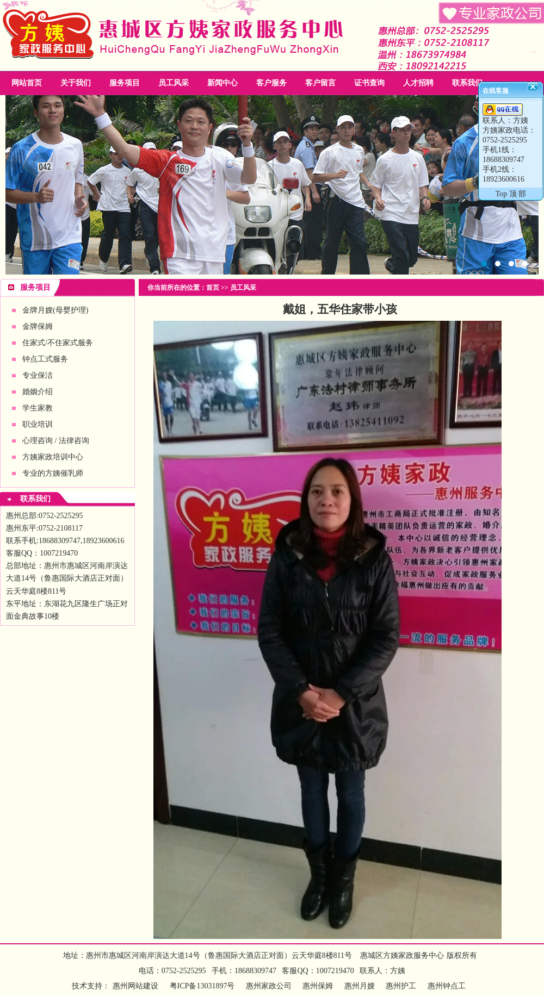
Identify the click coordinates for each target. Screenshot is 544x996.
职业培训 (37, 424)
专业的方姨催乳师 (52, 473)
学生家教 (37, 408)
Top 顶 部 (511, 194)
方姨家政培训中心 (52, 457)
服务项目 (124, 83)
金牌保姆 (37, 326)
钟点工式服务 (45, 359)
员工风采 (173, 83)
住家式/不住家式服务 (57, 343)
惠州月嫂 (359, 986)
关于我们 (75, 83)
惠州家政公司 (272, 185)
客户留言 (320, 83)
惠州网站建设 (135, 986)
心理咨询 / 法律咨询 (55, 441)
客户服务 (271, 83)
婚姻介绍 (37, 392)
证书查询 (369, 83)
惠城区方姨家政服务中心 (402, 955)
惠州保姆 (317, 986)
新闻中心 (222, 83)
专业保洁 (37, 375)
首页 (212, 287)
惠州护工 (401, 986)
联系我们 (467, 83)
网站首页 (26, 83)
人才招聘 (418, 83)
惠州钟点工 (447, 986)
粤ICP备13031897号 (201, 986)
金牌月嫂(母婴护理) (55, 310)
